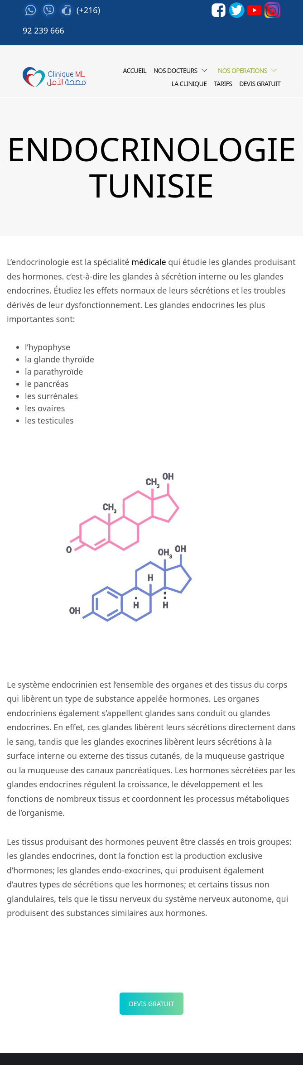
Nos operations (242, 70)
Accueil (134, 70)
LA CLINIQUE (189, 83)
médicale (148, 261)
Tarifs (223, 83)
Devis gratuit (259, 83)
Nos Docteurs (175, 70)
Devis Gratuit (151, 1003)
